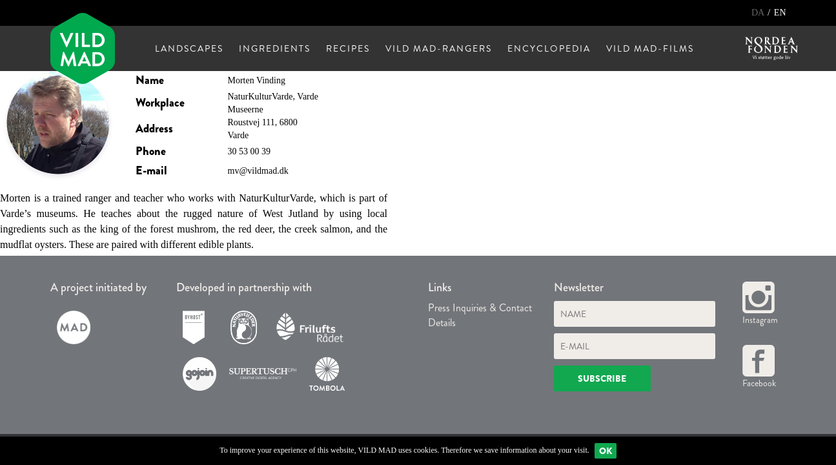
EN (780, 12)
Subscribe (602, 378)
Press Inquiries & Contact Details (480, 315)
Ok (605, 450)
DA (758, 12)
